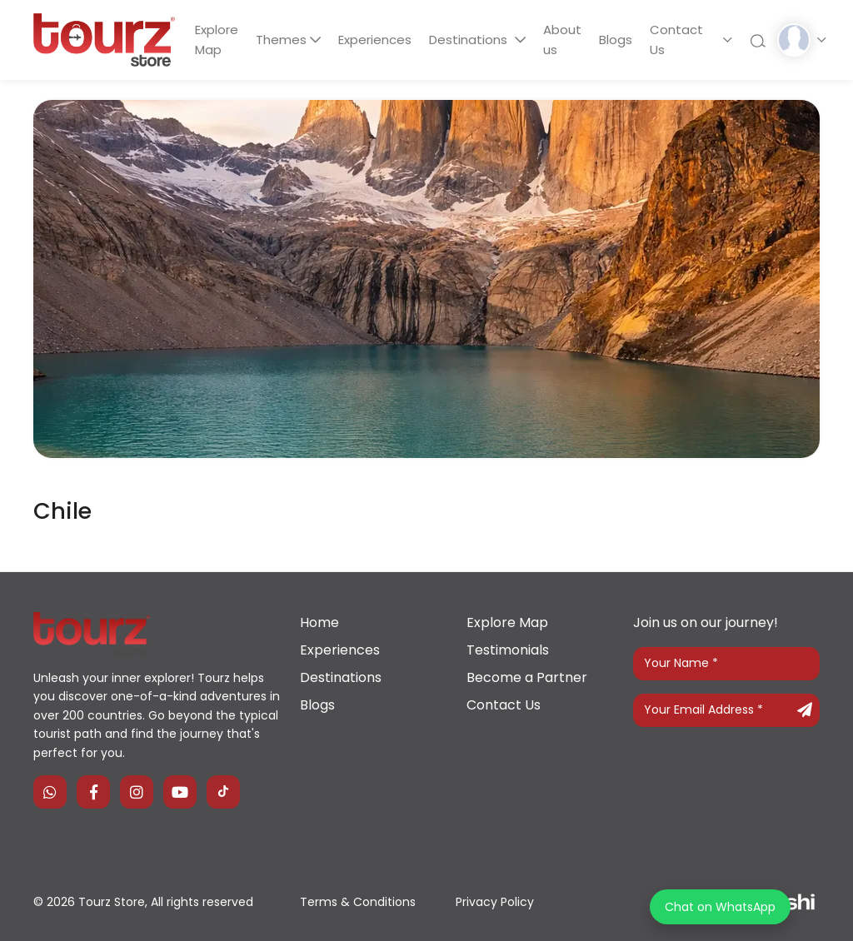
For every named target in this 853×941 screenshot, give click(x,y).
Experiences (375, 39)
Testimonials (507, 650)
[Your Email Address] (726, 710)
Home (319, 622)
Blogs (615, 39)
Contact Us (676, 39)
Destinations (470, 39)
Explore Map (216, 39)
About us (562, 39)
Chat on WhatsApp (720, 907)
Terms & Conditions (358, 902)
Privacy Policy (495, 902)
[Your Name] (726, 663)
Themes (281, 39)
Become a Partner (526, 677)
